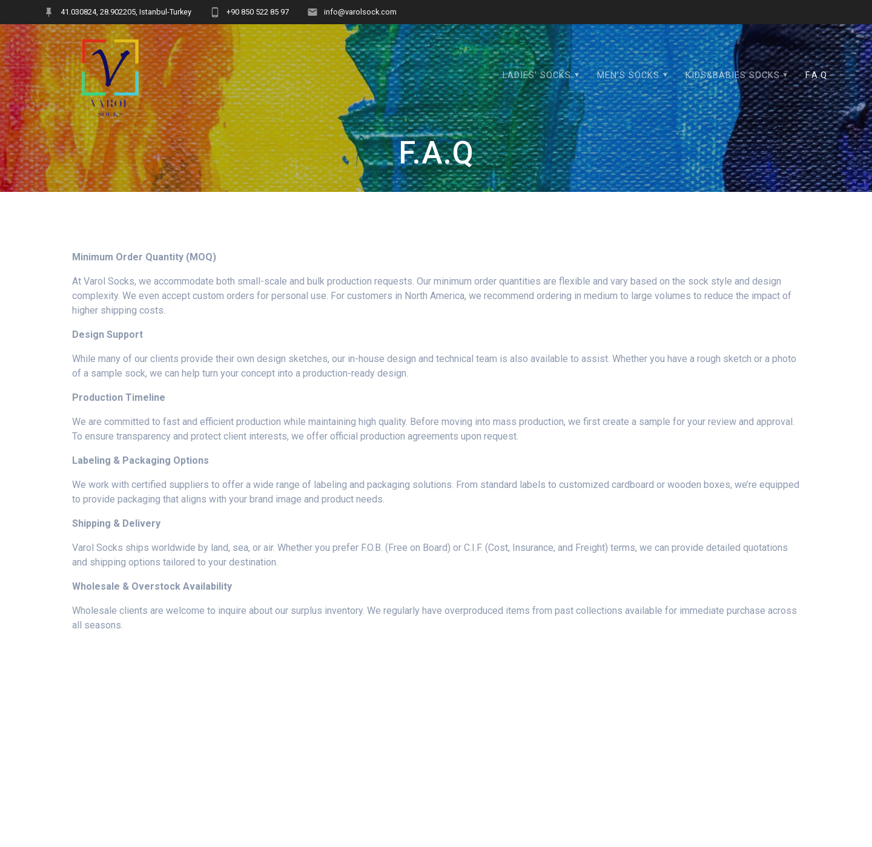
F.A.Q (816, 75)
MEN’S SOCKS (628, 75)
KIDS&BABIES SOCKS (732, 75)
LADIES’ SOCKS (537, 75)
